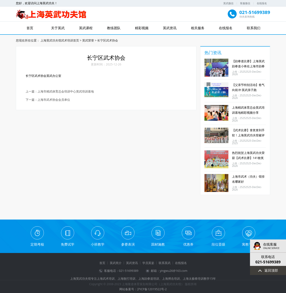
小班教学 (97, 244)
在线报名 (262, 3)
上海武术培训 (106, 278)
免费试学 (67, 244)
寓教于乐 (248, 244)
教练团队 (114, 28)
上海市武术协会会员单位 (53, 99)
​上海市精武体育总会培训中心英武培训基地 (65, 91)
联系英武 (165, 263)
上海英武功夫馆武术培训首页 (59, 40)
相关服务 (197, 28)
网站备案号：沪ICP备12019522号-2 (143, 289)
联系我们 (253, 28)
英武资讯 (169, 28)
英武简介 (116, 263)
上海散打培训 (126, 278)
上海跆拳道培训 (148, 278)
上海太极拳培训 (193, 278)
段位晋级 (218, 244)
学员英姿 (148, 263)
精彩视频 (142, 28)
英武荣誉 (88, 40)
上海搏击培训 (171, 278)
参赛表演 (128, 244)
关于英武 (58, 28)
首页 (29, 28)
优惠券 (188, 244)
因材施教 (158, 244)
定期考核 (37, 244)
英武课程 (86, 28)
